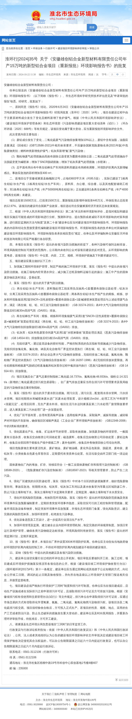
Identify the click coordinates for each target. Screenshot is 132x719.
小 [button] (123, 74)
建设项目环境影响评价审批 (72, 48)
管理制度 (72, 694)
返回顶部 (123, 680)
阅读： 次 (93, 74)
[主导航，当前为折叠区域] (126, 40)
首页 (27, 48)
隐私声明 (59, 694)
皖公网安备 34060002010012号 (93, 704)
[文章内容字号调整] (113, 74)
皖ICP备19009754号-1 (58, 704)
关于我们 (46, 694)
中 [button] (117, 74)
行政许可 (50, 48)
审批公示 (94, 48)
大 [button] (112, 74)
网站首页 (9, 40)
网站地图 (85, 694)
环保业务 (38, 48)
